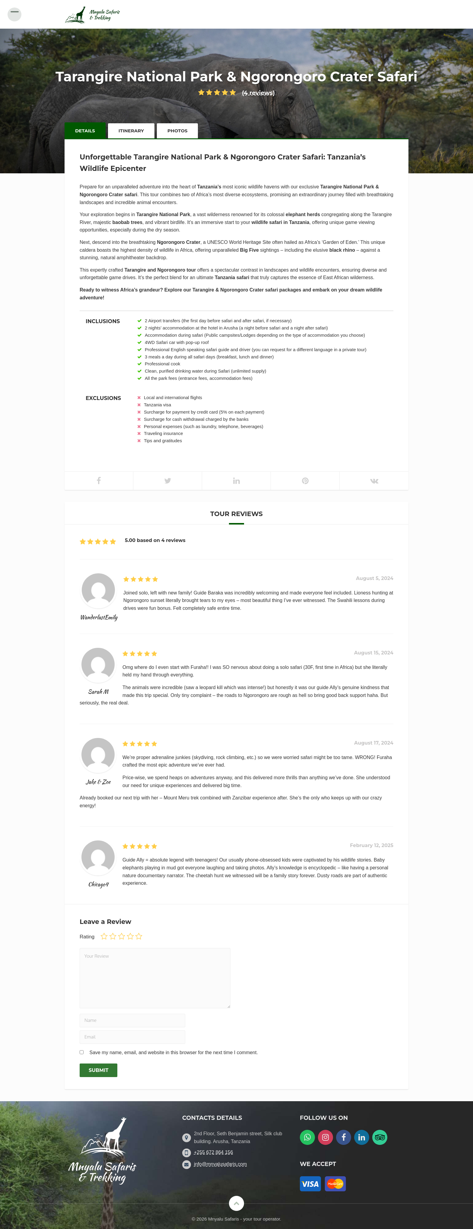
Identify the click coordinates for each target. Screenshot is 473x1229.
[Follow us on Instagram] (325, 1137)
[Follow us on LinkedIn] (361, 1137)
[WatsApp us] (307, 1137)
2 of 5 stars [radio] (112, 936)
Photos (177, 131)
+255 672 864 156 (213, 1152)
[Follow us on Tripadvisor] (379, 1137)
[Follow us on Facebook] (343, 1137)
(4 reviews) (236, 92)
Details (85, 131)
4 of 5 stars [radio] (130, 936)
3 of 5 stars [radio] (121, 936)
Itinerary (131, 131)
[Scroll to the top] (236, 1203)
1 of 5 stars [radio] (104, 936)
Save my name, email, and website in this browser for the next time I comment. (173, 1052)
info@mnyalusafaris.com (220, 1164)
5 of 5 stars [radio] (138, 936)
